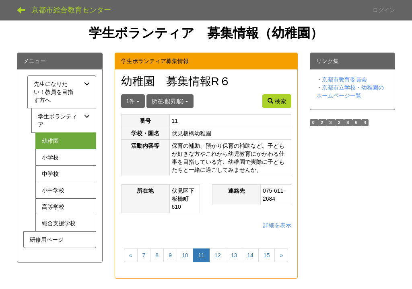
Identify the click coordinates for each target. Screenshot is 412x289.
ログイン (384, 10)
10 (185, 255)
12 (217, 255)
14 (250, 255)
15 (267, 255)
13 (234, 255)
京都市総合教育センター (71, 10)
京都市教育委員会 (344, 79)
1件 (133, 101)
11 (201, 255)
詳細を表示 (277, 225)
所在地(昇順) (170, 101)
